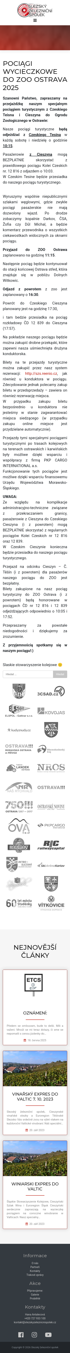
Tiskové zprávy (35, 1274)
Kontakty (35, 1270)
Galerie (35, 1294)
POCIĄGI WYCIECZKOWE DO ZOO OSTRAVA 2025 (35, 75)
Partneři (35, 1267)
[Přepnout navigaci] (35, 21)
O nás (35, 1263)
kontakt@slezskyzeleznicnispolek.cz (35, 1322)
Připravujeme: (35, 1290)
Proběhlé (35, 1298)
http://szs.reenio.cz (41, 373)
